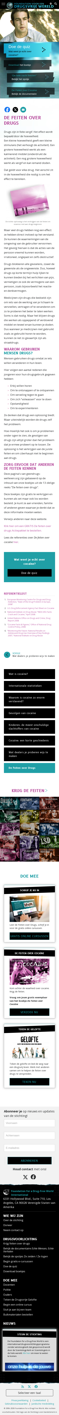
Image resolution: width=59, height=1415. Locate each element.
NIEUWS (9, 1323)
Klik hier (26, 1353)
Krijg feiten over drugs (16, 1243)
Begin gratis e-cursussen (18, 1261)
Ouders (7, 1294)
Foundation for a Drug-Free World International (32, 1193)
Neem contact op (13, 1230)
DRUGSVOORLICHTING (20, 1239)
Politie (7, 1289)
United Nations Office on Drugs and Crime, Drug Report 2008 (28, 619)
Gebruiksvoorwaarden (16, 1403)
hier (15, 542)
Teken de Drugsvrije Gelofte (20, 1299)
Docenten (9, 1284)
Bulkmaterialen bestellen (18, 1314)
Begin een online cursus (17, 1304)
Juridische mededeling (42, 1403)
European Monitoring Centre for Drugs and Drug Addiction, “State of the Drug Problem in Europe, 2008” (29, 602)
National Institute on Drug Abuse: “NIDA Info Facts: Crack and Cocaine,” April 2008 (29, 613)
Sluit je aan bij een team (17, 1309)
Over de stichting (13, 1220)
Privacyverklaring (19, 1400)
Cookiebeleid (39, 1400)
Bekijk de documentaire (28, 1250)
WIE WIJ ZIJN (13, 1216)
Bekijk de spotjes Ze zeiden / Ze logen (25, 1256)
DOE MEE (29, 876)
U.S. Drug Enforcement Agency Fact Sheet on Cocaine (30, 608)
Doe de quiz (10, 1266)
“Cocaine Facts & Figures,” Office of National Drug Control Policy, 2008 (29, 625)
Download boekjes (14, 1271)
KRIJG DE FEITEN (30, 790)
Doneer (7, 1225)
